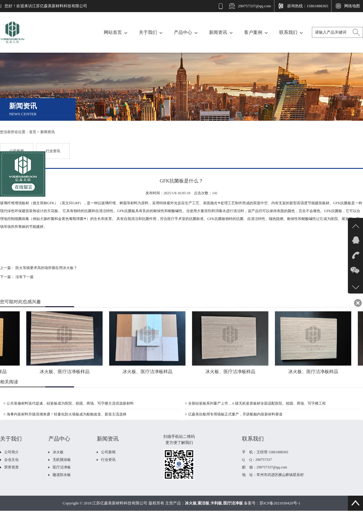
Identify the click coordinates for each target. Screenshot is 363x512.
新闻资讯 (218, 32)
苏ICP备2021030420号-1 (280, 503)
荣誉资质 (11, 467)
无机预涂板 (62, 460)
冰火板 (58, 452)
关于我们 (148, 32)
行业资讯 (53, 151)
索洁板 (203, 503)
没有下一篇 (24, 277)
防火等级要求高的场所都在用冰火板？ (46, 268)
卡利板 (216, 503)
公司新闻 (16, 151)
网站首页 (113, 32)
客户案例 (253, 32)
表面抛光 (212, 203)
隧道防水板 (62, 475)
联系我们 (288, 32)
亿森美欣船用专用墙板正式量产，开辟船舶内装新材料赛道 (235, 414)
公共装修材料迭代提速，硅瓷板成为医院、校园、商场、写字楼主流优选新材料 (70, 403)
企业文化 (11, 460)
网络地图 (352, 6)
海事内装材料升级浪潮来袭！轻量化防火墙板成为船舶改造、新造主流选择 (66, 414)
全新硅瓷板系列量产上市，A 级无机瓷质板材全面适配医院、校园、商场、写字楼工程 (257, 403)
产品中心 (183, 32)
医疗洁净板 (62, 467)
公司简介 (11, 452)
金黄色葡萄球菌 (72, 219)
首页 (32, 132)
